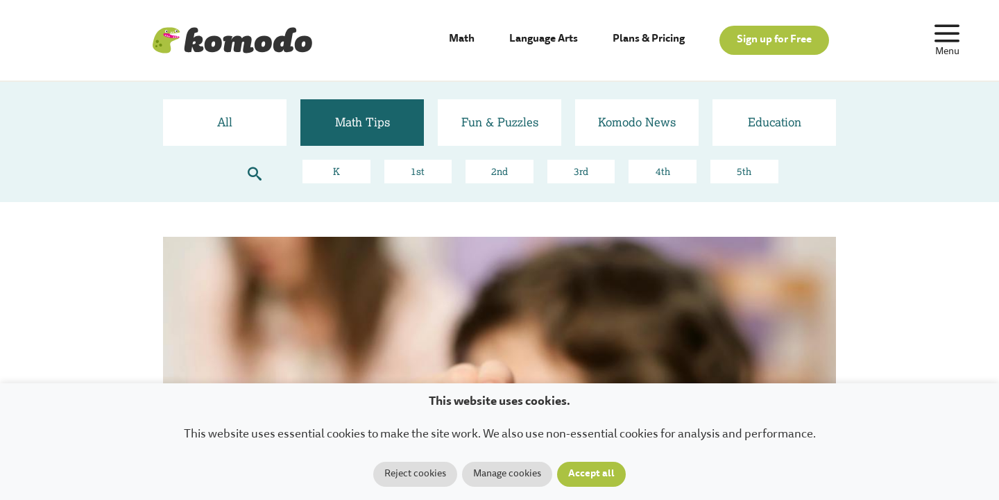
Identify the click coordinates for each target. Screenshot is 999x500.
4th (663, 171)
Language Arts (543, 39)
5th (744, 171)
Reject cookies (415, 474)
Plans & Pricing (649, 39)
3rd (581, 171)
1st (418, 171)
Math (462, 39)
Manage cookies (507, 474)
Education (774, 122)
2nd (499, 171)
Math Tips (362, 122)
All (224, 122)
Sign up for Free (774, 40)
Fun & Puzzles (499, 122)
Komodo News (637, 122)
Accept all (591, 474)
